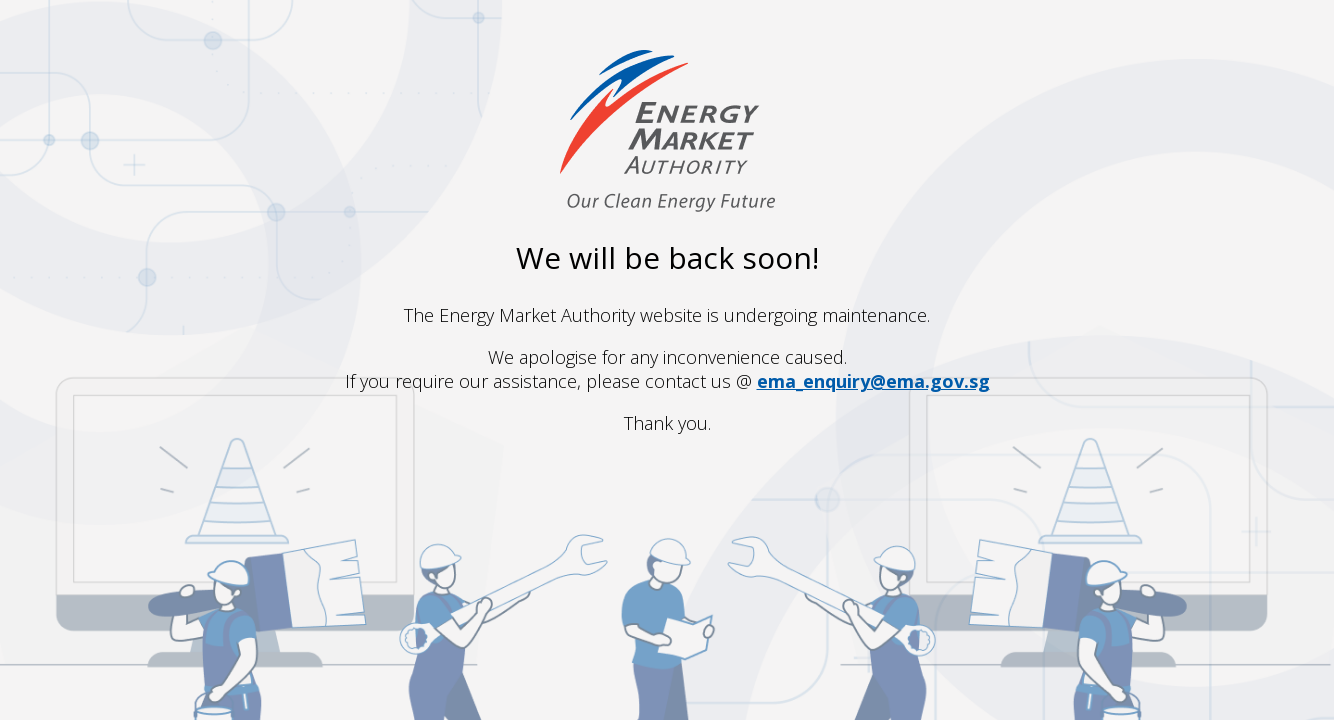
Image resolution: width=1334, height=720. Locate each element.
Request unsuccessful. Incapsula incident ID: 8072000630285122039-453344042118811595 (667, 360)
